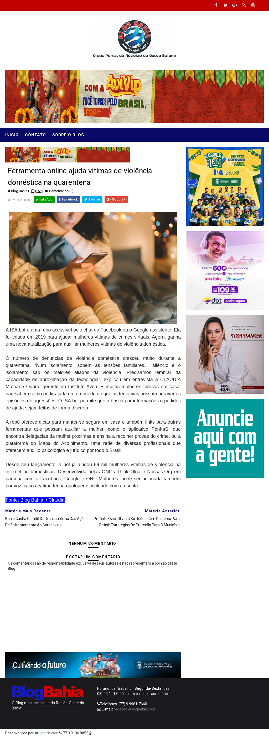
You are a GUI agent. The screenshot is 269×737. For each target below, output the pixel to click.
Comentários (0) (61, 191)
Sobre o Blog (68, 135)
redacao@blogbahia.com (134, 709)
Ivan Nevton (48, 733)
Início (12, 135)
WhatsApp (44, 199)
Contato (35, 135)
